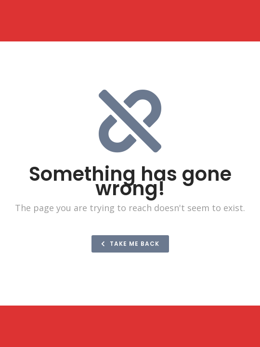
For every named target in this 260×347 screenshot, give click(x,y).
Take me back (130, 244)
